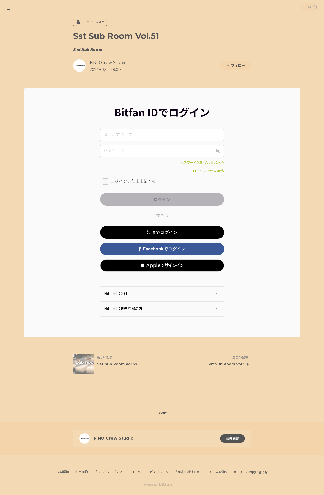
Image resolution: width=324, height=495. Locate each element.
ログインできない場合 (208, 171)
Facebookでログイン (162, 249)
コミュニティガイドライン (149, 472)
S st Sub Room (87, 49)
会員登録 (232, 438)
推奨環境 (63, 472)
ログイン (308, 7)
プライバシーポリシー (109, 472)
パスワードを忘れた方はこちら (202, 162)
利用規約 (81, 472)
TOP (162, 413)
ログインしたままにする (133, 181)
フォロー (235, 65)
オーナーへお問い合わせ (250, 472)
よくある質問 (218, 472)
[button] (162, 265)
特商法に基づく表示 (188, 472)
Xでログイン (162, 232)
